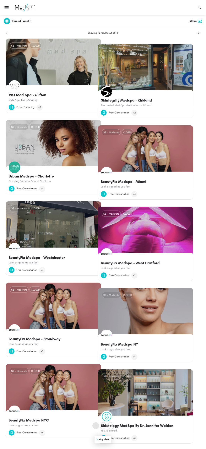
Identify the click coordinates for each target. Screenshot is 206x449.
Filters (195, 21)
